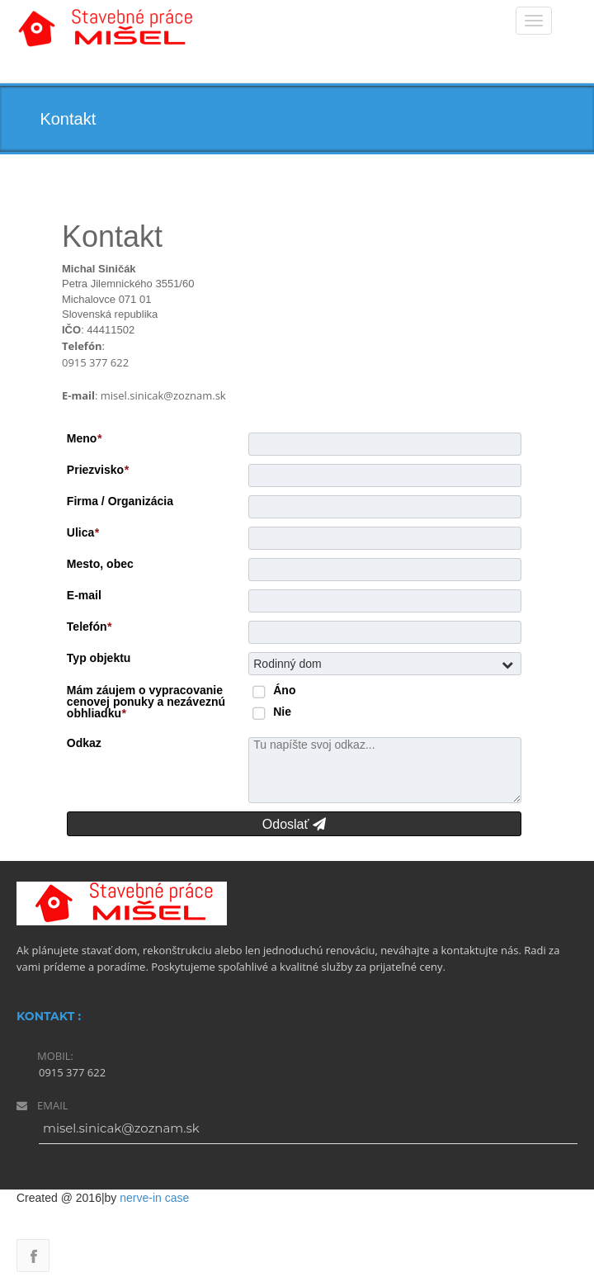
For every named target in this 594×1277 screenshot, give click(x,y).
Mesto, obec (100, 564)
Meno (84, 438)
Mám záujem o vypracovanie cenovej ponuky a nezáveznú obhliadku (146, 701)
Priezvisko (98, 469)
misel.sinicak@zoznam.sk (121, 1128)
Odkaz (84, 743)
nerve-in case (154, 1197)
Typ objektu (99, 658)
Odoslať (294, 824)
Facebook (33, 1255)
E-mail (84, 595)
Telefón (89, 626)
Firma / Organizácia (120, 501)
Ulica (83, 532)
